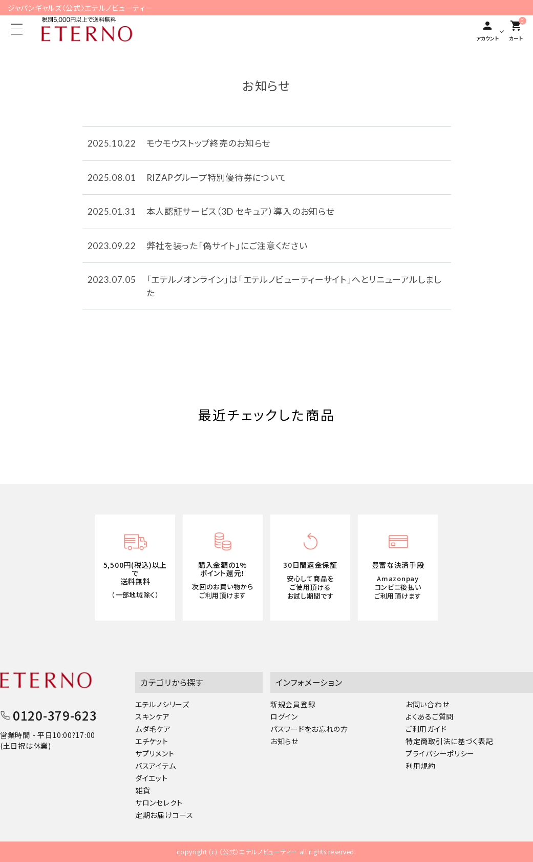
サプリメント (154, 753)
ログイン (284, 716)
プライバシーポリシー (440, 753)
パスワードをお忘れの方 (309, 729)
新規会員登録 (292, 704)
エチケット (151, 741)
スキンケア (152, 716)
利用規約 (421, 766)
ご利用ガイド (426, 729)
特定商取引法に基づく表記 (449, 741)
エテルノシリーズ (162, 704)
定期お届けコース (164, 815)
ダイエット (151, 778)
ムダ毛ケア (153, 729)
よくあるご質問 (430, 716)
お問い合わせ (427, 704)
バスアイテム (155, 766)
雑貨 (142, 790)
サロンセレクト (159, 802)
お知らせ (284, 741)
